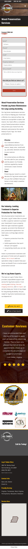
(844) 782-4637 (17, 1)
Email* (14, 57)
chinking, (13, 284)
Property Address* (14, 64)
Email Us (4, 484)
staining (4, 284)
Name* (14, 43)
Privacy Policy (14, 547)
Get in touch (10, 258)
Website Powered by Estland (20, 543)
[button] (20, 395)
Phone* (14, 50)
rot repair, (20, 287)
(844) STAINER (7, 1)
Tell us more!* (14, 73)
